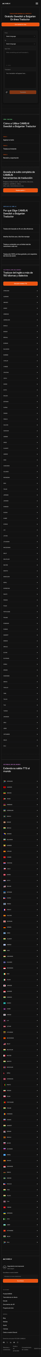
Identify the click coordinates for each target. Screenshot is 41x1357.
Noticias (5, 1322)
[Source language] (20, 36)
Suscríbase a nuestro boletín (10, 1272)
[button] (37, 3)
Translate (23, 92)
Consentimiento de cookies (26, 1349)
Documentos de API (9, 1304)
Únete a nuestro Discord (10, 1332)
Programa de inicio (8, 1308)
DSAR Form (37, 1348)
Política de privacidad (16, 1349)
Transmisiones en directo (10, 1297)
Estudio (5, 1301)
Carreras (5, 1329)
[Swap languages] (7, 92)
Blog (4, 1318)
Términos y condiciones (6, 1349)
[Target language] (20, 44)
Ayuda (5, 1325)
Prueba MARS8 (7, 1294)
